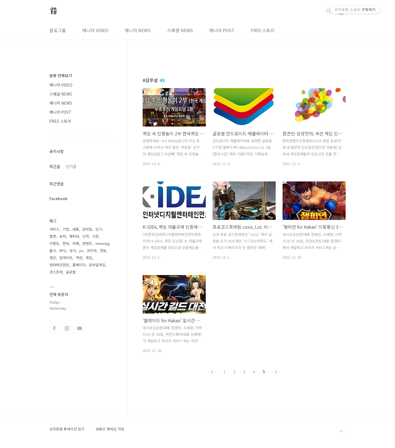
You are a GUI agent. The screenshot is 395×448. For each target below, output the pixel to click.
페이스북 (54, 328)
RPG (62, 250)
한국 (66, 243)
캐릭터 (74, 236)
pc (81, 250)
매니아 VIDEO (95, 30)
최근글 (54, 166)
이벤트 (54, 243)
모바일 (87, 229)
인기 (98, 229)
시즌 (95, 236)
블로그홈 (57, 30)
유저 (62, 236)
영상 (52, 257)
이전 (212, 371)
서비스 (54, 229)
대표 (75, 229)
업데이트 (65, 257)
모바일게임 (97, 264)
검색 (329, 11)
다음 (276, 371)
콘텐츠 (87, 243)
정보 (103, 250)
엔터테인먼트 (59, 264)
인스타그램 (67, 328)
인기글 (71, 166)
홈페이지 (79, 264)
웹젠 (52, 236)
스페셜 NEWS (180, 30)
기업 (66, 229)
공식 (72, 250)
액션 (79, 257)
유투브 (79, 328)
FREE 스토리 (263, 30)
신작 (85, 236)
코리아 (92, 250)
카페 (75, 243)
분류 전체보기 (60, 75)
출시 (52, 250)
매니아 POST (222, 30)
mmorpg (102, 243)
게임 (89, 257)
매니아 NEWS (138, 30)
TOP (341, 431)
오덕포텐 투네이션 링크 (66, 429)
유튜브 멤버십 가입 (110, 429)
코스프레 (56, 272)
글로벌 (71, 272)
